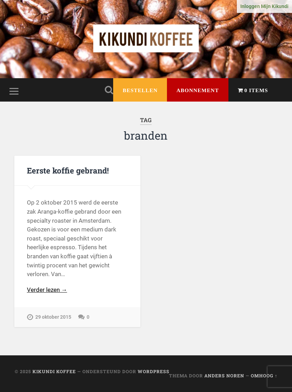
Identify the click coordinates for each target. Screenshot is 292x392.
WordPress (153, 371)
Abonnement (197, 90)
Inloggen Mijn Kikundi (264, 6)
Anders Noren (224, 375)
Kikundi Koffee (54, 371)
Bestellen (140, 90)
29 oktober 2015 (53, 317)
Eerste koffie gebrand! (68, 170)
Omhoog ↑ (264, 375)
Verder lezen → (47, 289)
